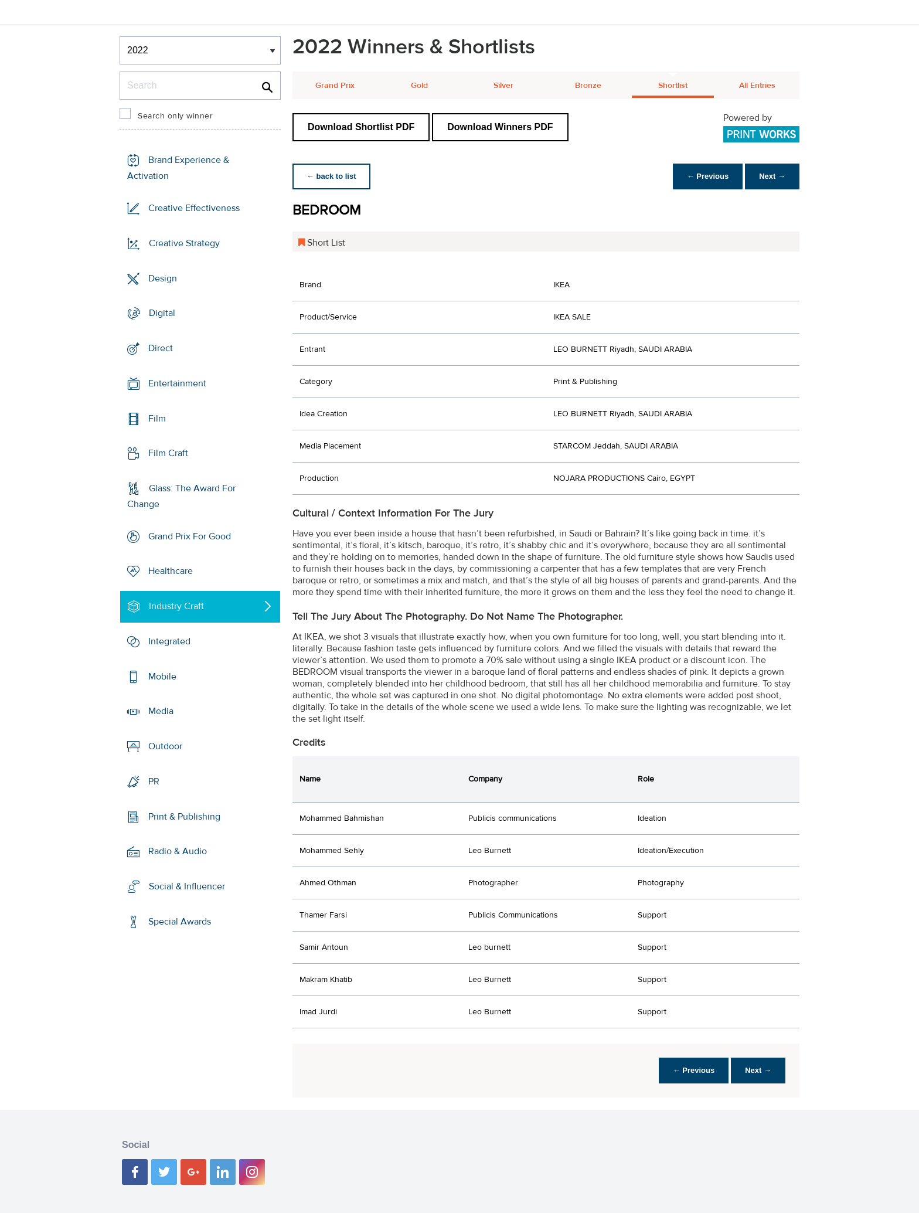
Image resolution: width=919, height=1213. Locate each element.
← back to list (331, 176)
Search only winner (175, 116)
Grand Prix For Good (189, 536)
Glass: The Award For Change (181, 496)
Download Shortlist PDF (361, 127)
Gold (419, 85)
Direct (160, 348)
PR (153, 781)
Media (160, 711)
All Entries (757, 85)
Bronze (588, 85)
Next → (772, 176)
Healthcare (170, 571)
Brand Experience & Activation (178, 168)
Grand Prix (335, 85)
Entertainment (177, 383)
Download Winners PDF (500, 127)
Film (157, 418)
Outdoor (165, 746)
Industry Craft (176, 606)
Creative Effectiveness (194, 208)
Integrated (169, 641)
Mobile (162, 676)
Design (162, 278)
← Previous (708, 176)
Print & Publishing (184, 816)
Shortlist (672, 85)
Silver (503, 85)
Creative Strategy (184, 243)
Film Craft (168, 453)
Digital (162, 313)
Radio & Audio (177, 851)
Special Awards (179, 921)
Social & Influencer (187, 886)
